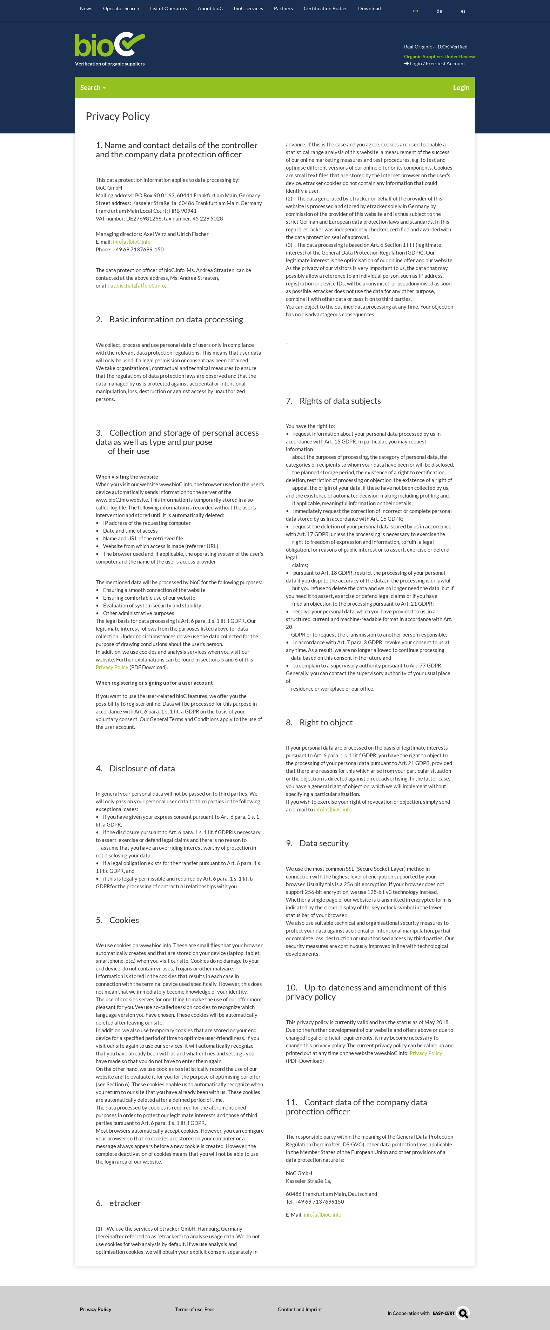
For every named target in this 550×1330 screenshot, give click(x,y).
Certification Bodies (325, 8)
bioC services (248, 8)
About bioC (210, 8)
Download (369, 8)
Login (461, 87)
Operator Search (121, 8)
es (463, 11)
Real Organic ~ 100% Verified (436, 47)
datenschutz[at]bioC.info (136, 285)
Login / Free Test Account (434, 63)
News (86, 8)
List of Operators (168, 8)
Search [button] (93, 87)
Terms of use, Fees (194, 1309)
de (439, 11)
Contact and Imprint (300, 1309)
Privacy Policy (112, 667)
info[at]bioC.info (131, 241)
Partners (283, 8)
